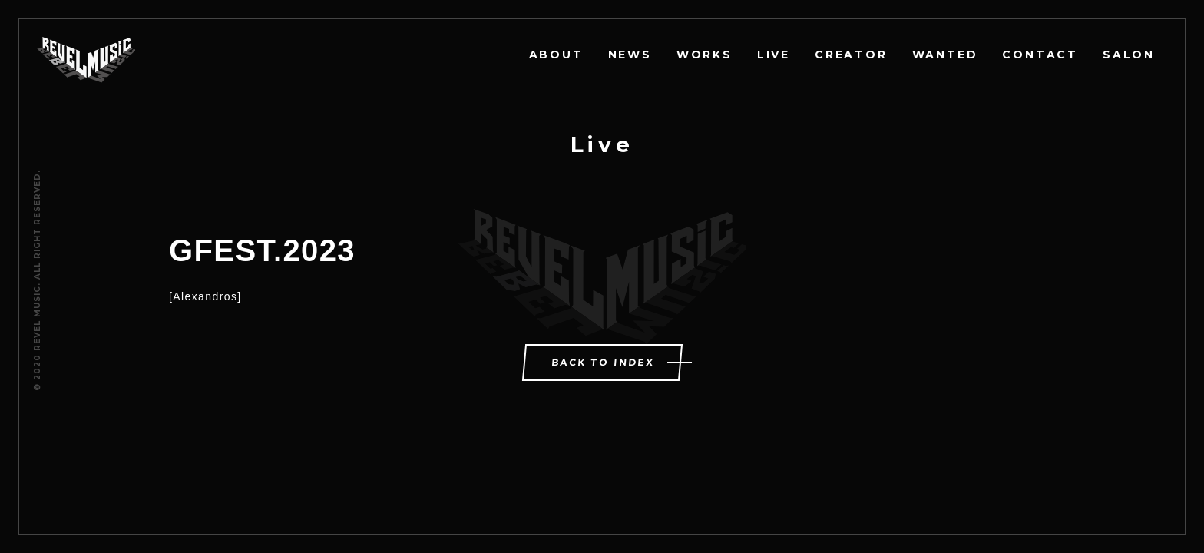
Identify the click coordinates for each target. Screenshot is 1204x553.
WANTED (945, 54)
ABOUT (556, 54)
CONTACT (1040, 54)
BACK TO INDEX (603, 362)
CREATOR (851, 54)
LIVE (773, 54)
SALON (1129, 54)
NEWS (630, 54)
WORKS (704, 54)
